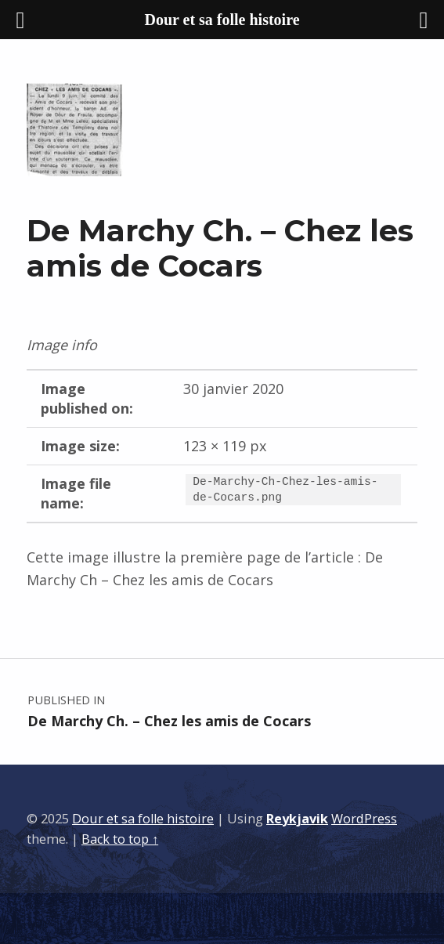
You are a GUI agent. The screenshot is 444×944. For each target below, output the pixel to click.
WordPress (364, 818)
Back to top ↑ (119, 839)
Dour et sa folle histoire (143, 818)
